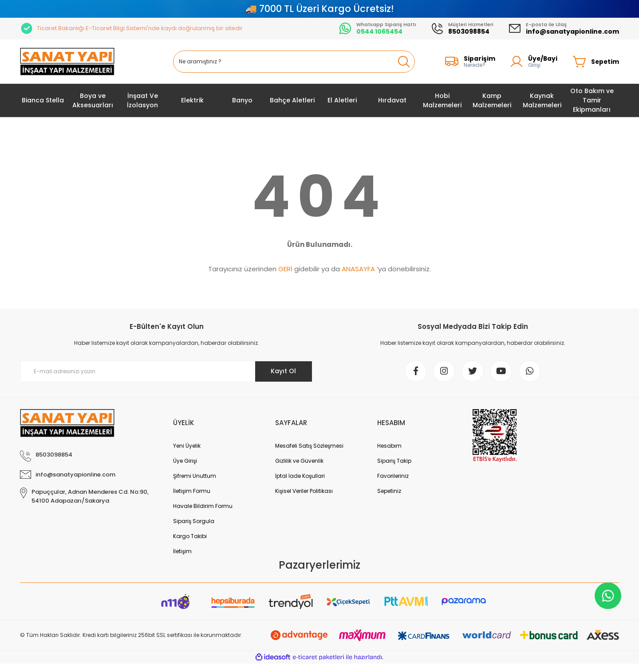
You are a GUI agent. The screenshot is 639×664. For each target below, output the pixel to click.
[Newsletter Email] (166, 371)
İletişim (182, 551)
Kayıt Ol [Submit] (283, 371)
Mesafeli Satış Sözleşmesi (309, 446)
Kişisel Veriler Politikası (304, 491)
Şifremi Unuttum (194, 476)
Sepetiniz (389, 491)
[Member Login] (532, 61)
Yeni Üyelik (187, 446)
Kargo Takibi (190, 536)
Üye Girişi (185, 461)
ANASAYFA (358, 268)
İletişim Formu (191, 491)
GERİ (285, 268)
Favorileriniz (393, 476)
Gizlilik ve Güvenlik (299, 461)
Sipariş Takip (394, 461)
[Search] (294, 62)
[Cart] (595, 61)
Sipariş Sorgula (193, 521)
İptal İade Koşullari (300, 476)
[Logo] (67, 62)
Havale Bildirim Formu (203, 506)
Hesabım (389, 446)
